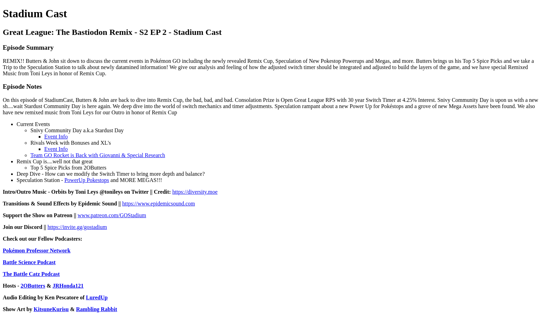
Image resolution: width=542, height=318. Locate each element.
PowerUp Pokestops (86, 180)
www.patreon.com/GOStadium (112, 215)
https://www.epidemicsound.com (158, 203)
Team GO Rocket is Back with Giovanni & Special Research (97, 155)
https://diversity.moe (194, 192)
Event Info (56, 136)
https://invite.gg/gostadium (77, 227)
